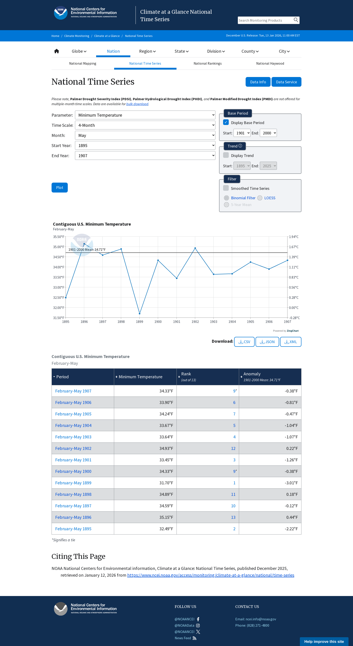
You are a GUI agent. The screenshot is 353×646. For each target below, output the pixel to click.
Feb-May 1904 (73, 425)
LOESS (269, 197)
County (250, 51)
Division (216, 51)
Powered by (286, 330)
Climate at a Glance (107, 36)
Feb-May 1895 (73, 528)
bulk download (137, 104)
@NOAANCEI (187, 619)
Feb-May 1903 (73, 437)
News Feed (186, 638)
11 (233, 494)
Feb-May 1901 (73, 459)
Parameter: (62, 115)
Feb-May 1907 (73, 391)
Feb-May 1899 (73, 482)
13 (233, 517)
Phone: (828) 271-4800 (252, 625)
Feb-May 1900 (73, 471)
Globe (79, 51)
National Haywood (270, 63)
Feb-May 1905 (73, 414)
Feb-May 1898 (73, 494)
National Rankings (207, 63)
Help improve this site (324, 641)
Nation (113, 51)
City (284, 51)
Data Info (258, 81)
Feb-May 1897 (73, 505)
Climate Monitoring (76, 36)
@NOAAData (187, 625)
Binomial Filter (243, 197)
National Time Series (139, 36)
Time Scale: (62, 125)
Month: (58, 135)
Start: (228, 133)
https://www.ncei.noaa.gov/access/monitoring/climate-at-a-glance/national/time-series (210, 575)
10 (233, 505)
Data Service (286, 81)
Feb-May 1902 (73, 448)
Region (147, 51)
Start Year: (61, 145)
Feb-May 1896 (73, 517)
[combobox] (176, 51)
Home (55, 36)
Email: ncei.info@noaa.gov (255, 619)
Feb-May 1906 (73, 402)
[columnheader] (83, 376)
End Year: (60, 155)
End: (255, 133)
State (182, 51)
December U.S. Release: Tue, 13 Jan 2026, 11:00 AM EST (263, 35)
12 (233, 448)
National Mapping (83, 63)
